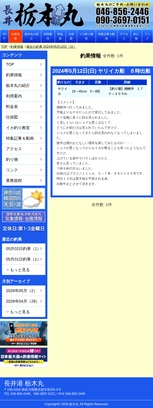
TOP (4, 36)
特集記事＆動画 (106, 36)
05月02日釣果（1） (23, 248)
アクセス (124, 36)
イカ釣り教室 (86, 36)
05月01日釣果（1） (23, 259)
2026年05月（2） (21, 290)
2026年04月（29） (23, 301)
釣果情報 (15, 36)
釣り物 (136, 36)
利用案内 (48, 36)
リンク (147, 36)
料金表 (60, 36)
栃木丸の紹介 (32, 36)
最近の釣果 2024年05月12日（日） (57, 47)
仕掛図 (71, 36)
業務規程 (14, 180)
